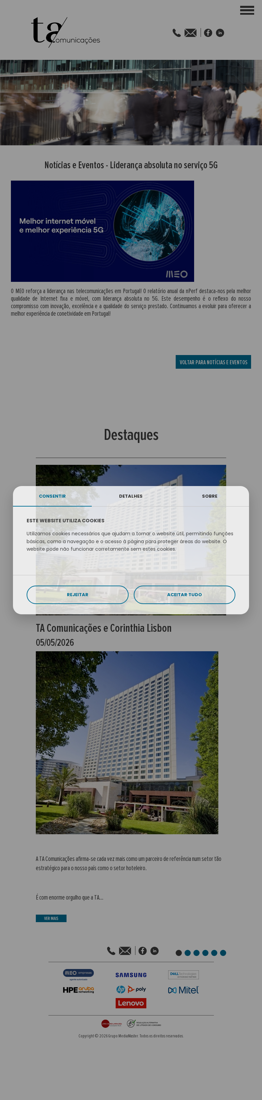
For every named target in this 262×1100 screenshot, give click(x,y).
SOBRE (209, 496)
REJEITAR (77, 594)
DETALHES (131, 496)
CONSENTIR (52, 496)
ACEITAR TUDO (184, 594)
